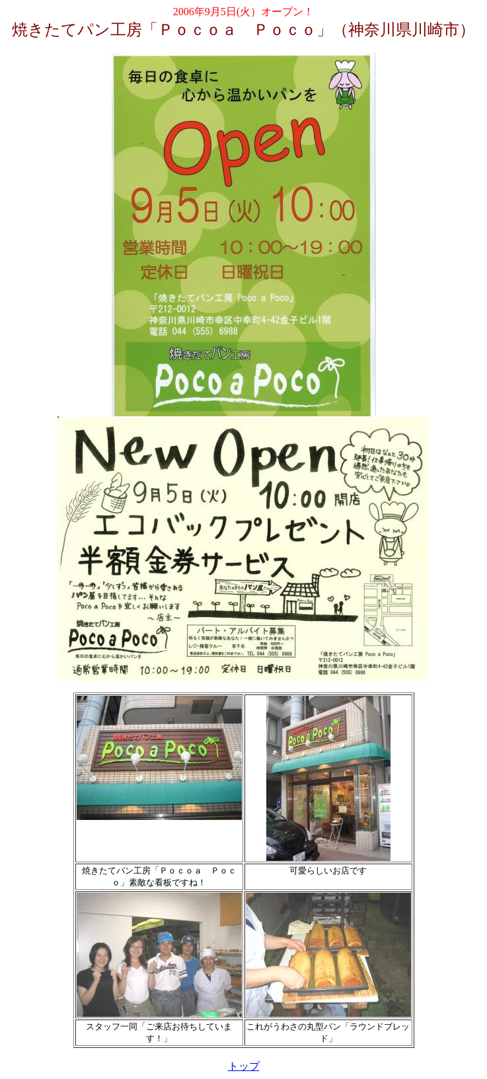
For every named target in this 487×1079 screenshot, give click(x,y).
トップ (244, 1066)
